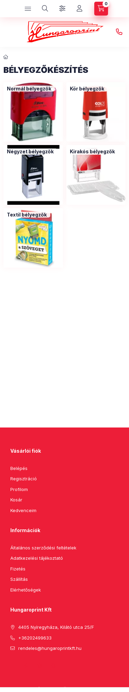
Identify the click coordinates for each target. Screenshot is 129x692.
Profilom (19, 489)
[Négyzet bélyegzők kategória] (30, 151)
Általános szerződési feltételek (43, 547)
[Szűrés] (62, 9)
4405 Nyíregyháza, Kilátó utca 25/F (56, 627)
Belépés (19, 468)
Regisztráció (23, 478)
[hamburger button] (28, 9)
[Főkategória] (5, 57)
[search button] (45, 9)
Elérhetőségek (25, 590)
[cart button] (101, 9)
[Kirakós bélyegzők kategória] (92, 151)
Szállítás (19, 579)
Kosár (16, 499)
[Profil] (79, 9)
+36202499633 (119, 32)
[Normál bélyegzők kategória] (29, 89)
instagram (40, 666)
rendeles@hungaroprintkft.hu (50, 648)
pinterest (26, 666)
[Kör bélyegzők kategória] (87, 89)
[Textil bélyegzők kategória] (27, 215)
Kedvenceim (23, 510)
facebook (12, 666)
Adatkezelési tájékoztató (36, 558)
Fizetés (17, 568)
